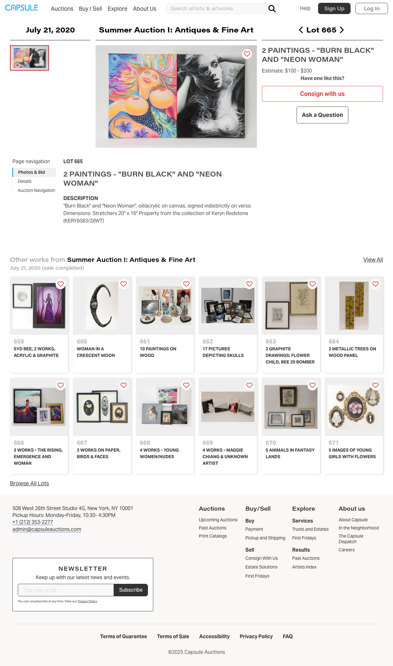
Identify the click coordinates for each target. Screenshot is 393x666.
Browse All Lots (29, 483)
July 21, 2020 (50, 29)
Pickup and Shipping (265, 538)
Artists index (304, 567)
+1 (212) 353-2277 (32, 522)
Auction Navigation (36, 190)
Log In (372, 8)
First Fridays (257, 576)
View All (373, 259)
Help (305, 8)
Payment (254, 529)
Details (25, 181)
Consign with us (322, 93)
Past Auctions (306, 558)
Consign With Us (261, 558)
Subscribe (131, 590)
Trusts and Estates (310, 529)
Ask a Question (322, 114)
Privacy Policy (87, 601)
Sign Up (334, 8)
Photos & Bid (31, 172)
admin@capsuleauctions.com (46, 529)
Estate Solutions (261, 567)
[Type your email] (66, 590)
